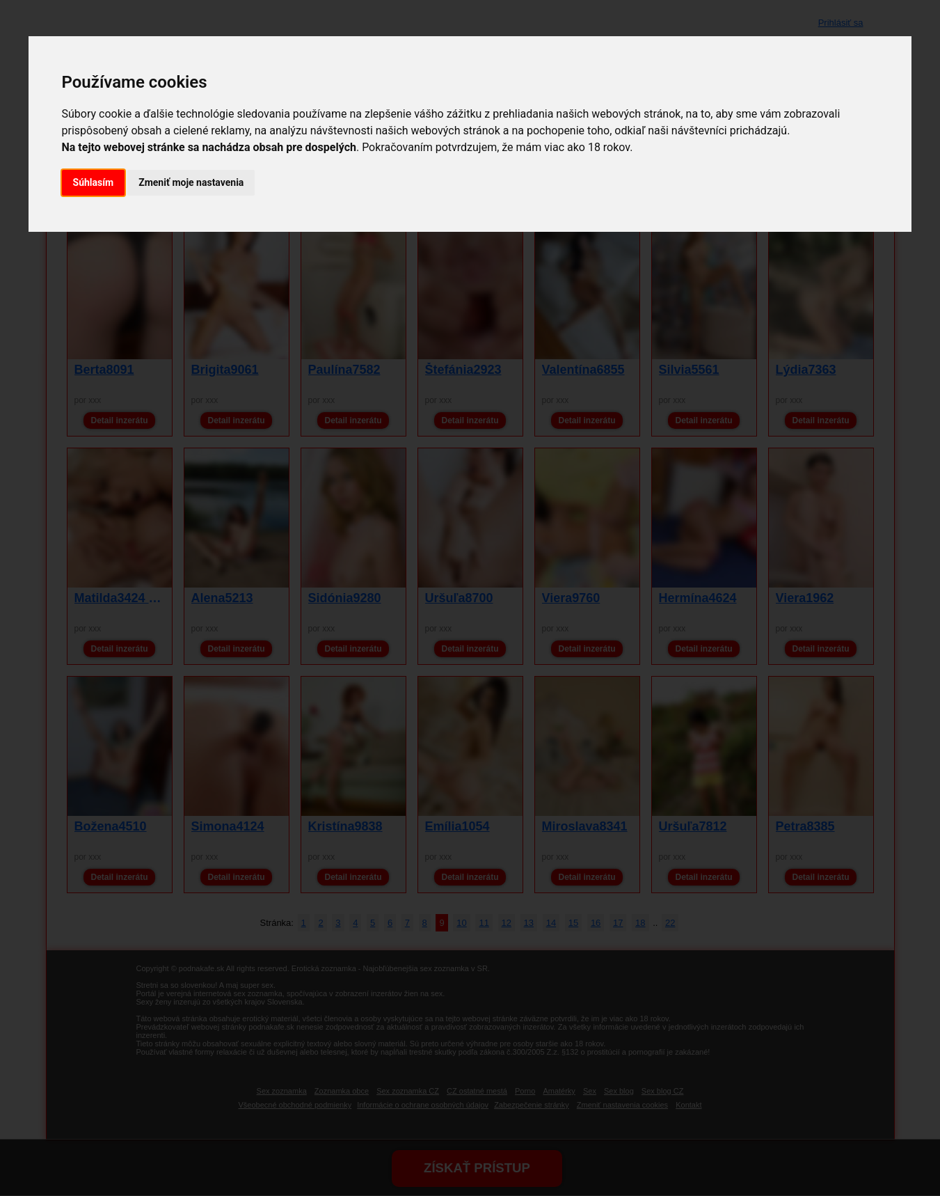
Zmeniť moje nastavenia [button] (191, 182)
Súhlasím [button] (93, 182)
